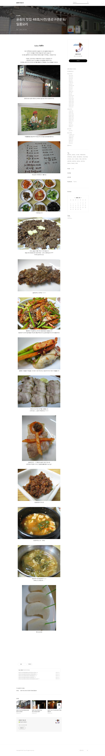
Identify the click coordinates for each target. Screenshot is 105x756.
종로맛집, (78, 161)
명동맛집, (69, 163)
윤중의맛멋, (74, 161)
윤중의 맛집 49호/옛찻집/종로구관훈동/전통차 (27, 674)
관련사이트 (82, 750)
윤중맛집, (74, 156)
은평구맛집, (83, 161)
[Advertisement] (39, 646)
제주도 (71, 105)
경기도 (71, 98)
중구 (71, 77)
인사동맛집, (76, 159)
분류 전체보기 (71, 69)
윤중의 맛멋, (84, 159)
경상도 (71, 102)
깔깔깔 (71, 137)
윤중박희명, (69, 161)
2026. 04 (78, 197)
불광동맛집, (69, 154)
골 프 (69, 129)
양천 (70, 94)
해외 (70, 122)
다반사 (71, 136)
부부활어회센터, (83, 154)
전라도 (71, 104)
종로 (22, 670)
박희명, (76, 163)
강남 (71, 87)
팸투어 (71, 125)
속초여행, (77, 154)
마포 (71, 78)
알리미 (71, 140)
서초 (70, 88)
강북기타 (71, 85)
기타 (70, 123)
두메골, (80, 159)
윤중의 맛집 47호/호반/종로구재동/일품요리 (27, 675)
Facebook (69, 181)
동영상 (70, 126)
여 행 (69, 109)
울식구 (71, 141)
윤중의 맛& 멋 (19, 3)
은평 (71, 81)
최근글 (68, 168)
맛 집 (19, 670)
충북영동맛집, (69, 156)
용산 (70, 79)
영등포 (71, 91)
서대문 (71, 82)
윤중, (73, 159)
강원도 (71, 99)
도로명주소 (71, 134)
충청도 (71, 101)
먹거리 (71, 107)
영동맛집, (73, 154)
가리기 (71, 143)
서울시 (71, 111)
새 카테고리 (70, 71)
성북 (70, 84)
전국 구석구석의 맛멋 (23, 725)
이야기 (71, 139)
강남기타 (71, 95)
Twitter (75, 181)
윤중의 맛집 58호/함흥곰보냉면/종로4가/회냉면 (27, 672)
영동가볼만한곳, (79, 156)
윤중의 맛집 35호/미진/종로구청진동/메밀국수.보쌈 (28, 678)
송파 (70, 89)
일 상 (69, 133)
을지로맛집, (69, 159)
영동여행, (73, 163)
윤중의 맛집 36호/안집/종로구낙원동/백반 (26, 677)
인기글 (72, 168)
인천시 (71, 97)
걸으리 (69, 145)
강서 (70, 92)
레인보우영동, (85, 156)
